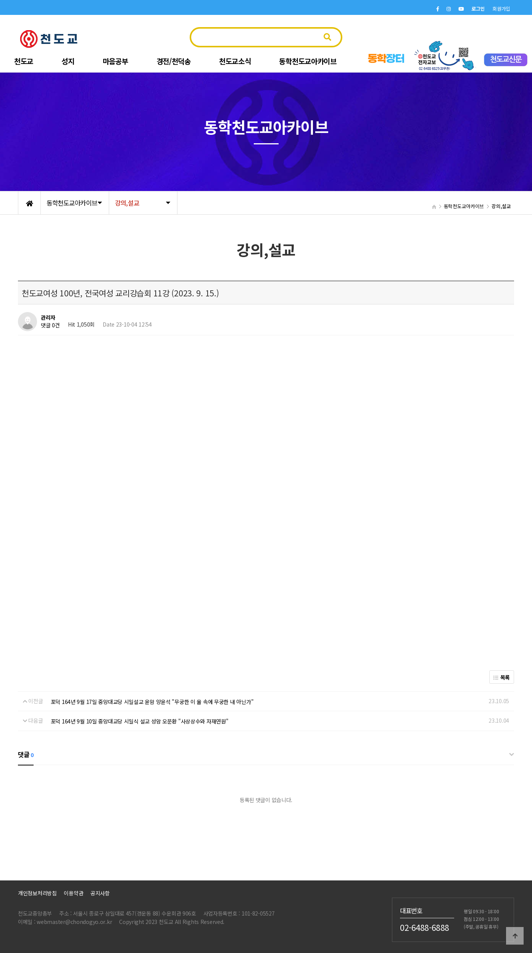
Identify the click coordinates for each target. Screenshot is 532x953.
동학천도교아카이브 (307, 61)
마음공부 (115, 61)
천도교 (23, 61)
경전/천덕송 (173, 61)
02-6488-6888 (424, 927)
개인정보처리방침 (37, 893)
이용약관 (73, 893)
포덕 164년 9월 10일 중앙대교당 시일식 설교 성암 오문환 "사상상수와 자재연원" (140, 721)
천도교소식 (235, 61)
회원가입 (501, 8)
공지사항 (100, 893)
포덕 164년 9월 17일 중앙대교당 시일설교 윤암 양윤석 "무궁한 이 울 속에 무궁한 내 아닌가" (152, 701)
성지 (67, 61)
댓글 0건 (50, 325)
